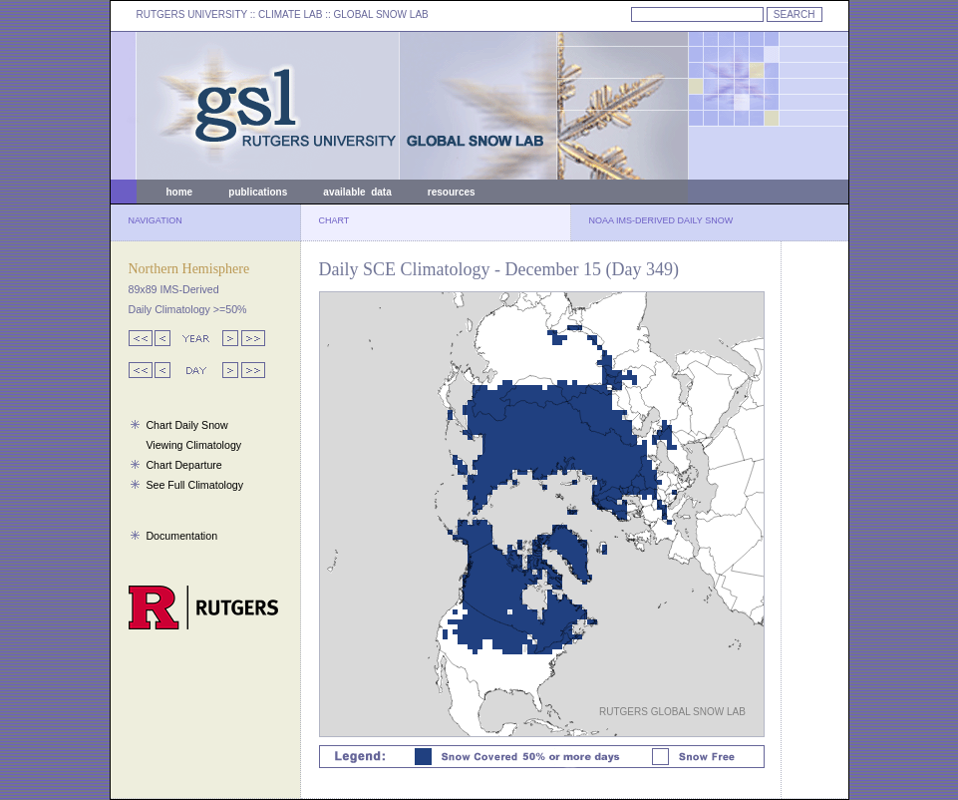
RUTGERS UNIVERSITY (192, 14)
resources (452, 192)
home (179, 192)
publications (257, 192)
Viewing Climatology (193, 445)
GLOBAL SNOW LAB (381, 14)
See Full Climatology (194, 485)
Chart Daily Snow (186, 425)
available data (357, 192)
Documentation (181, 536)
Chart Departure (183, 465)
